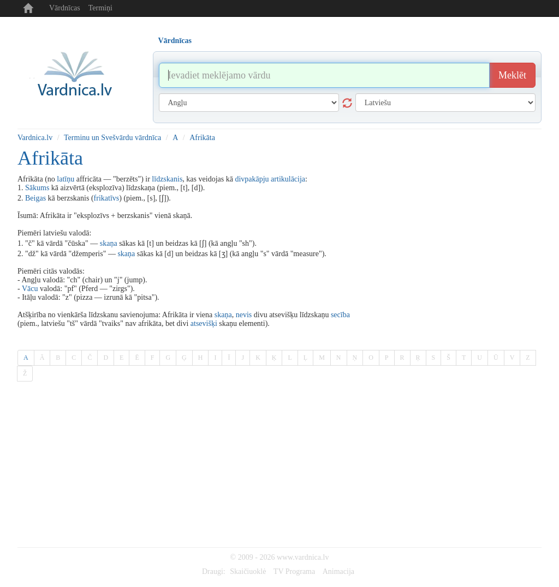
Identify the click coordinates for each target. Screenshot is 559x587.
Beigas (35, 198)
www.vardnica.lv (303, 557)
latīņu (65, 179)
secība (340, 315)
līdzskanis (167, 179)
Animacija (338, 571)
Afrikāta (202, 138)
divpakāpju (252, 179)
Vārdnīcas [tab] (175, 41)
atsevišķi (204, 323)
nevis (244, 315)
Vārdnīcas (64, 8)
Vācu (30, 289)
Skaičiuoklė (248, 571)
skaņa (108, 243)
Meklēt (512, 75)
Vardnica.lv (34, 138)
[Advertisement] (279, 465)
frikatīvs (107, 198)
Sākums (37, 188)
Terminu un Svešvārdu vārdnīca (112, 138)
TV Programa (294, 571)
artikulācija (288, 179)
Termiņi (100, 8)
